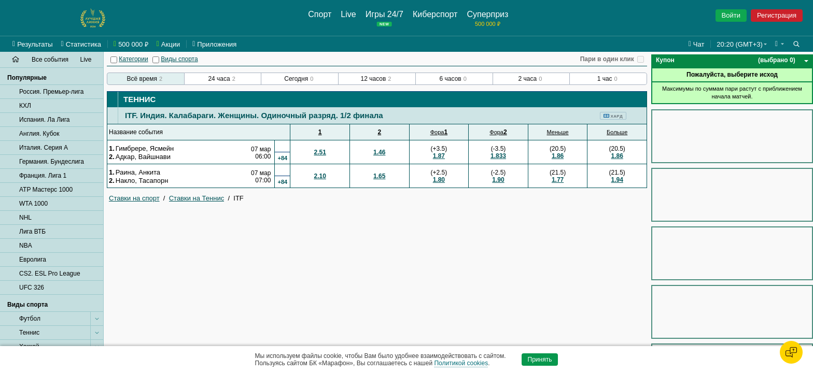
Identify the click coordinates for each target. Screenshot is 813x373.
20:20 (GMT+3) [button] (740, 44)
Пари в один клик (607, 59)
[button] (779, 44)
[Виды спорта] (155, 59)
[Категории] (113, 59)
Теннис (139, 99)
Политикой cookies (461, 363)
